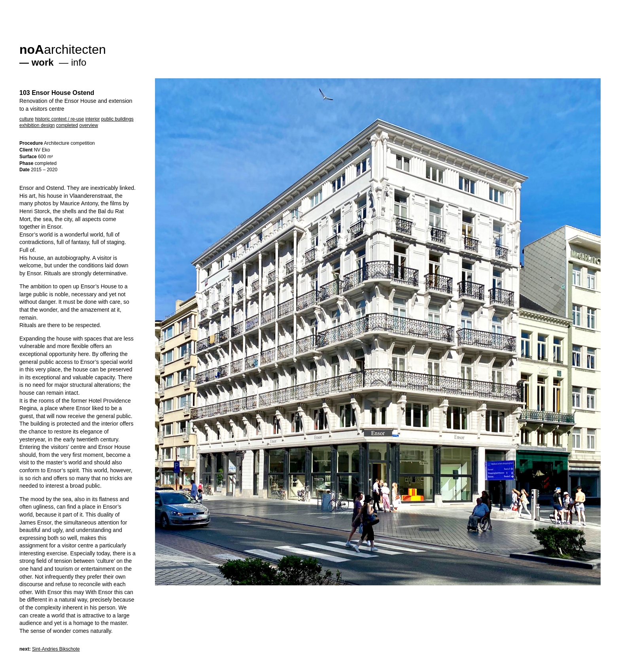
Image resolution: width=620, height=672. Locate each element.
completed (67, 125)
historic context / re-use (59, 119)
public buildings (117, 119)
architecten (62, 49)
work (43, 62)
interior (92, 119)
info (79, 62)
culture (26, 119)
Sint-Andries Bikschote (56, 649)
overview (88, 125)
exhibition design (37, 125)
